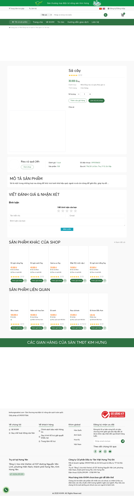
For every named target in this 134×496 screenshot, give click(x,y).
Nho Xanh (14, 310)
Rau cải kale (74, 310)
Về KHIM (50, 22)
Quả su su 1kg (55, 263)
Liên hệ (95, 22)
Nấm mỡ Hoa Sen (37, 310)
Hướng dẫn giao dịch (78, 22)
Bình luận (67, 229)
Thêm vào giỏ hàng (77, 100)
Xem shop (27, 167)
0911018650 (95, 163)
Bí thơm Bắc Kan (96, 310)
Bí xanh (53, 310)
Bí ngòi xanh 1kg (36, 263)
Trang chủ (38, 22)
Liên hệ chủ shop (96, 100)
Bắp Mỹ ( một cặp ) (77, 263)
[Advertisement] (67, 45)
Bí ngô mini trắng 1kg (98, 263)
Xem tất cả (119, 242)
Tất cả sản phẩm (19, 22)
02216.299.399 (16, 474)
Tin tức (60, 22)
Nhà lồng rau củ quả (88, 85)
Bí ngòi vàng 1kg (17, 263)
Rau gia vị (101, 85)
